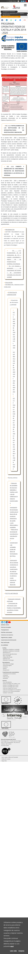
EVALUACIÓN (8, 282)
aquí (12, 946)
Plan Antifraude (5, 642)
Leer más (13, 951)
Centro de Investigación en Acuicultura (12, 689)
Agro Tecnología (7, 655)
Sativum (5, 668)
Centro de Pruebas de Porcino (10, 688)
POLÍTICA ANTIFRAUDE (11, 593)
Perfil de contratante (6, 632)
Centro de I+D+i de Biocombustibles (11, 691)
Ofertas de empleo (6, 627)
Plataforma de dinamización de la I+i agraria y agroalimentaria (13, 14)
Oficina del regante (7, 665)
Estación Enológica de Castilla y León (11, 683)
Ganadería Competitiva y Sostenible (11, 651)
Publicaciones (6, 676)
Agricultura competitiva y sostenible (11, 649)
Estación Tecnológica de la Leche (10, 685)
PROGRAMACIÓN (9, 229)
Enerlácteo (5, 667)
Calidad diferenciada (7, 657)
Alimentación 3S (6, 652)
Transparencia (5, 630)
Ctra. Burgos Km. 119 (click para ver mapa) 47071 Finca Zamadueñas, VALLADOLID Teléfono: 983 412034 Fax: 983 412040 (11, 742)
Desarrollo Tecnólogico (8, 660)
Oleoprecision (6, 670)
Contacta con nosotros (7, 635)
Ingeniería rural (6, 658)
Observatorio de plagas (8, 664)
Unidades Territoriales (8, 692)
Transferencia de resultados (9, 673)
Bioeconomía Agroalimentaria (10, 654)
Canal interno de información (8, 640)
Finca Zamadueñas (7, 682)
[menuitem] (14, 757)
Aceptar (21, 951)
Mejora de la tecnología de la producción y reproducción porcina (14, 534)
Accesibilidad (4, 645)
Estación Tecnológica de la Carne (10, 686)
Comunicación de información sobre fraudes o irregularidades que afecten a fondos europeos (14, 608)
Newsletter (5, 678)
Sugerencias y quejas (6, 637)
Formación (5, 675)
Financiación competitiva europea (10, 16)
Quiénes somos (5, 624)
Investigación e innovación (9, 11)
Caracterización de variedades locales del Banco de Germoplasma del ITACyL (14, 549)
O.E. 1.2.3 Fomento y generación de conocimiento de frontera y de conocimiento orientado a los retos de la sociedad (14, 434)
